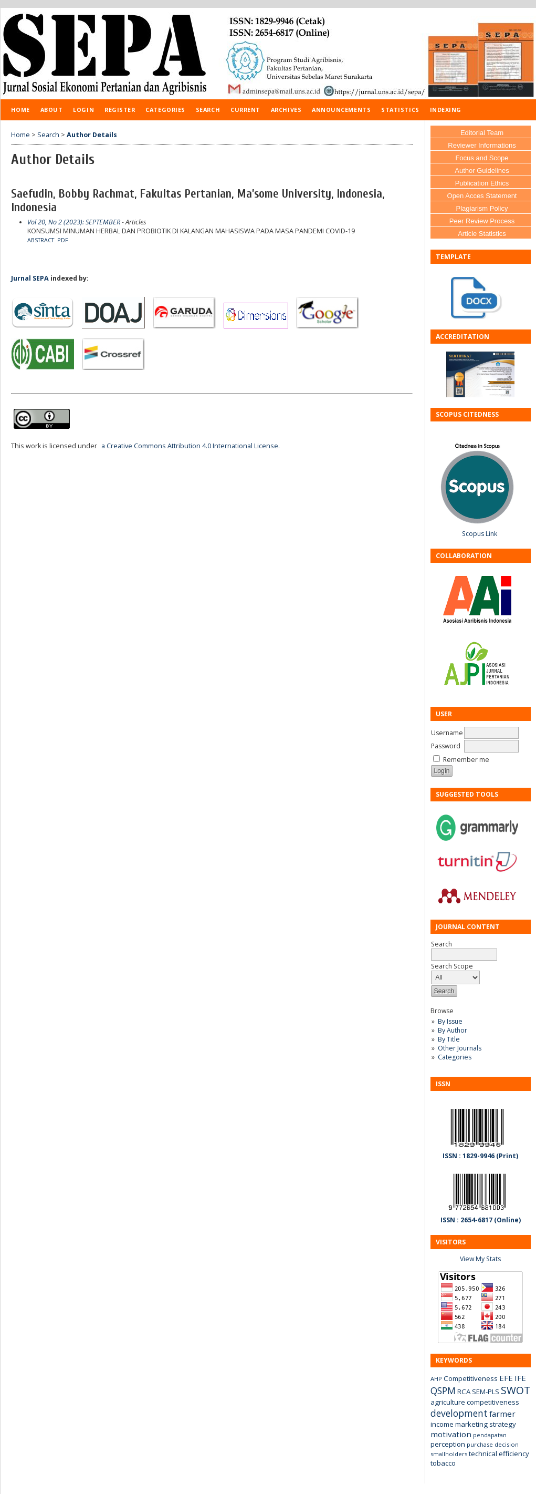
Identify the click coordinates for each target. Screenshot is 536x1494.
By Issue (450, 1021)
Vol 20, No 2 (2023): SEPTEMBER (73, 222)
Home (20, 110)
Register (119, 110)
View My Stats (480, 1258)
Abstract (40, 240)
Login (83, 110)
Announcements (341, 110)
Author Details (92, 134)
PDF (62, 240)
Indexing (445, 110)
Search (208, 110)
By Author (452, 1030)
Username (447, 732)
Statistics (400, 110)
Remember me (466, 759)
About (51, 110)
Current (245, 110)
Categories (454, 1057)
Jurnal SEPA (30, 278)
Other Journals (459, 1048)
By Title (449, 1039)
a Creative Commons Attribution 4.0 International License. (190, 445)
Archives (286, 110)
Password (445, 745)
